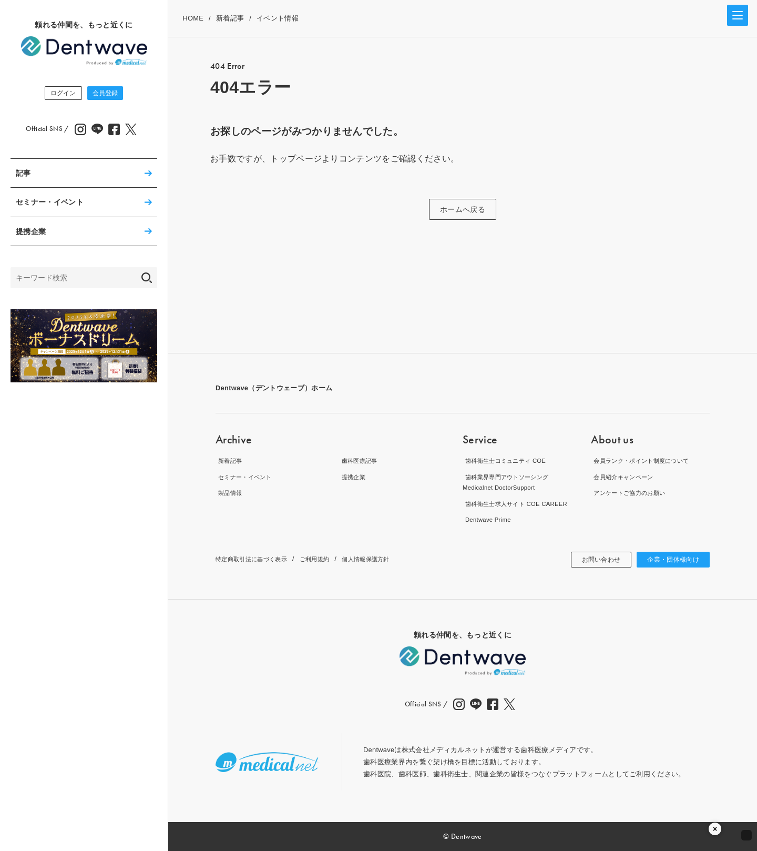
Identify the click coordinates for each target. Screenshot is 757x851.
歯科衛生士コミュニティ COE (510, 460)
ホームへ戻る (462, 209)
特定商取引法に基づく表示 (258, 559)
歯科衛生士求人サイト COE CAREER (522, 504)
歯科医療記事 (360, 460)
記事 (23, 175)
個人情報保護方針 (388, 559)
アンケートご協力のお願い (633, 493)
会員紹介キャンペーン (626, 477)
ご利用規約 (329, 559)
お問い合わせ (589, 559)
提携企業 (31, 233)
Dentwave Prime (488, 519)
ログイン (55, 94)
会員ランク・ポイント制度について (647, 460)
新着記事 (230, 18)
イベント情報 (278, 18)
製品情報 (229, 493)
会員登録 (113, 94)
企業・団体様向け (669, 559)
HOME (192, 18)
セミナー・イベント (50, 204)
